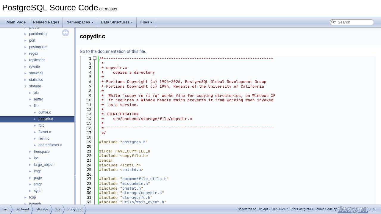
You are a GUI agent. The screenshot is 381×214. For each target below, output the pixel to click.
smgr (38, 184)
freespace (42, 152)
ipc (36, 158)
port (32, 40)
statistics (36, 80)
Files (146, 22)
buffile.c (45, 112)
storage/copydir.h (142, 192)
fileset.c (45, 132)
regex (33, 53)
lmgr (37, 171)
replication (37, 60)
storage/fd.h (136, 197)
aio (36, 93)
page (38, 178)
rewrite (34, 66)
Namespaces (80, 22)
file (36, 106)
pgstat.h (131, 188)
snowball (36, 73)
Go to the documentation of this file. (113, 51)
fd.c (41, 125)
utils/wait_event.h (143, 201)
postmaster (38, 47)
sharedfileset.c (50, 145)
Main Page (16, 22)
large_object (43, 165)
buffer (38, 99)
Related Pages (46, 22)
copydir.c (46, 119)
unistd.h (131, 169)
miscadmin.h (135, 183)
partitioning (38, 34)
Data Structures (117, 22)
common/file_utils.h (144, 178)
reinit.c (44, 138)
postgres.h (134, 141)
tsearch (35, 204)
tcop (32, 197)
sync (37, 191)
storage (35, 86)
